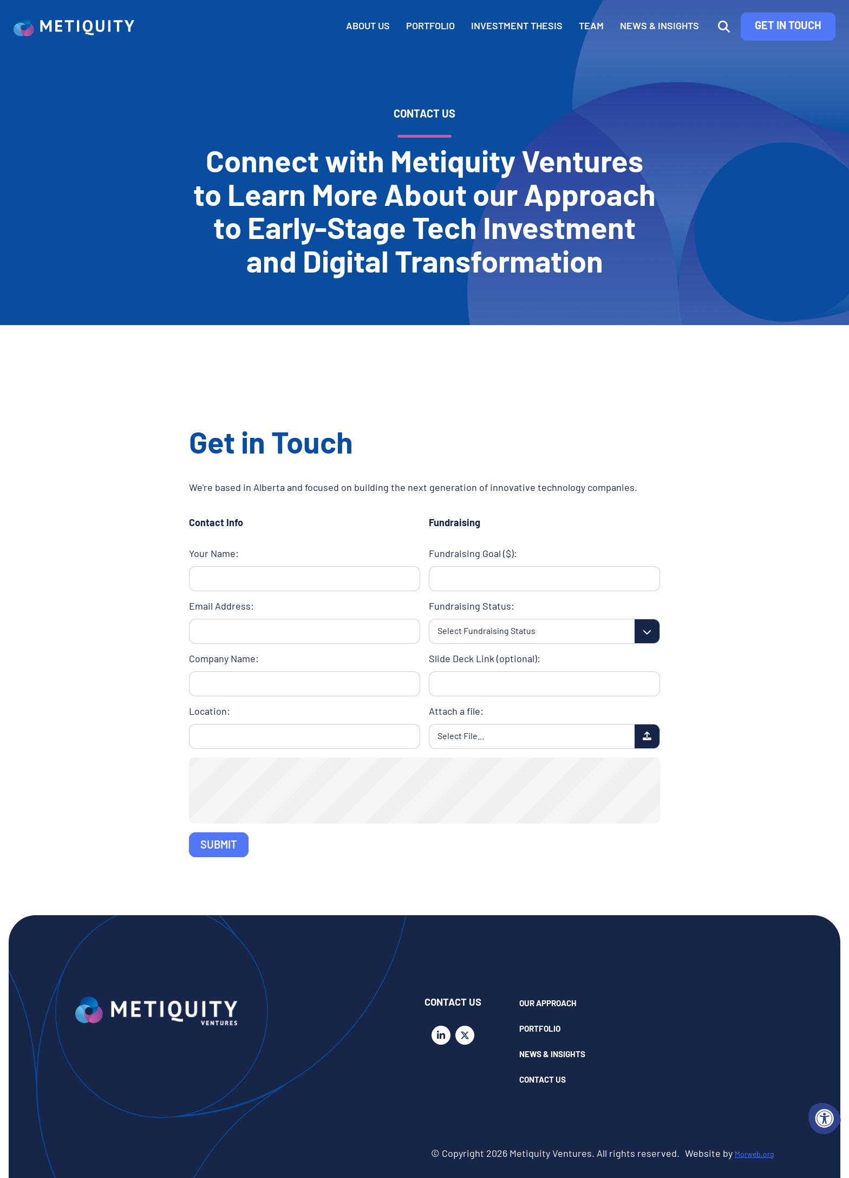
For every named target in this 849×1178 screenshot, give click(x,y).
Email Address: (221, 607)
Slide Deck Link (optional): (484, 660)
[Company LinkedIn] (443, 1035)
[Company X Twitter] (467, 1035)
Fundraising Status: (471, 607)
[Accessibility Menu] (824, 1118)
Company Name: (224, 660)
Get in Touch (769, 43)
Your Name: (214, 554)
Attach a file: (456, 712)
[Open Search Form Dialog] (705, 44)
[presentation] (424, 789)
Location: (209, 712)
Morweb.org (748, 1154)
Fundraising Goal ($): (473, 554)
